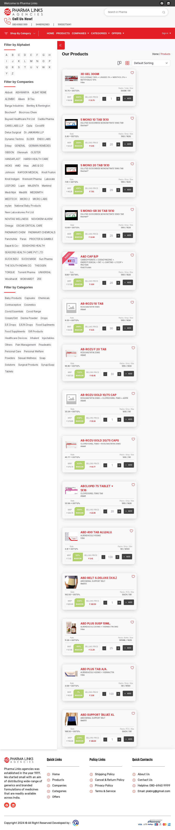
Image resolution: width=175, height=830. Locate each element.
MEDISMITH (11, 238)
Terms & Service (103, 791)
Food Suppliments (15, 434)
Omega (33, 271)
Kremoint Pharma (14, 218)
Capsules (30, 387)
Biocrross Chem (14, 125)
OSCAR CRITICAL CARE (18, 278)
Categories (56, 791)
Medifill (35, 231)
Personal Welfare (14, 467)
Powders (33, 467)
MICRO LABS (25, 245)
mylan (38, 245)
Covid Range (12, 407)
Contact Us (142, 779)
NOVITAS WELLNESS (16, 265)
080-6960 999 (19, 24)
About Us (141, 774)
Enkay (24, 165)
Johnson (10, 205)
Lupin (22, 225)
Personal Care (13, 461)
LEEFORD (10, 225)
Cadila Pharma (13, 138)
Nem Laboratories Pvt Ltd (19, 258)
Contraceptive (27, 394)
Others (24, 447)
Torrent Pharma (13, 361)
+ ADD (115, 98)
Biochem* (36, 118)
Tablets (25, 487)
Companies (56, 785)
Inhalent (34, 441)
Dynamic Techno (14, 158)
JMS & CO (27, 198)
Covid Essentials (29, 401)
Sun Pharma (11, 342)
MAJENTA (33, 225)
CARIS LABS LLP (33, 138)
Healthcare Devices (16, 441)
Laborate (32, 218)
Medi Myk (22, 231)
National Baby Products (18, 251)
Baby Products (13, 387)
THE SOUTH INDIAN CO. (18, 348)
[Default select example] (151, 63)
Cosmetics (11, 401)
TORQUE (24, 355)
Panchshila (11, 298)
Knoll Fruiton (12, 211)
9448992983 (42, 24)
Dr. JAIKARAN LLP (15, 151)
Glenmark (10, 178)
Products (165, 54)
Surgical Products (28, 481)
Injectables (11, 447)
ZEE (39, 368)
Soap (29, 474)
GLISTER (23, 178)
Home (50, 33)
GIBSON (34, 171)
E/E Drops (10, 421)
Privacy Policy (101, 785)
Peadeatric (34, 454)
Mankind (9, 231)
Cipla (8, 145)
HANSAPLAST (13, 185)
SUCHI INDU (11, 335)
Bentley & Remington (16, 118)
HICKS (36, 191)
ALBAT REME (12, 105)
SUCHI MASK (29, 335)
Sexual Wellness (14, 474)
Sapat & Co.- (12, 311)
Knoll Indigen (29, 211)
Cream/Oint (29, 407)
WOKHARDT (27, 368)
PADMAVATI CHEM (15, 285)
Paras (23, 298)
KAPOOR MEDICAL (28, 205)
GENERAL (36, 165)
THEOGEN (10, 355)
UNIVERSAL (31, 361)
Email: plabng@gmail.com (151, 791)
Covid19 (18, 145)
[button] (80, 33)
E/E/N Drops (26, 421)
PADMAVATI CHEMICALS (18, 291)
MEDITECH (27, 238)
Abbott (8, 98)
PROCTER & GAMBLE (17, 305)
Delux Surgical (34, 145)
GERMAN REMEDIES (16, 171)
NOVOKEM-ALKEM (15, 271)
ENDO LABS (11, 165)
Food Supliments (14, 427)
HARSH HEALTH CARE (17, 191)
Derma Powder (13, 414)
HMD (7, 198)
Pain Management (15, 454)
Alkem (39, 105)
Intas (16, 198)
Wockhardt (11, 368)
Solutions (10, 481)
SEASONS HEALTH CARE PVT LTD (21, 327)
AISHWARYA (22, 98)
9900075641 (65, 24)
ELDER (30, 158)
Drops (28, 414)
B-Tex (8, 111)
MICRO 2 (10, 245)
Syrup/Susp (11, 487)
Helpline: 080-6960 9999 (151, 785)
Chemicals (10, 394)
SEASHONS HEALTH (16, 318)
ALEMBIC (27, 105)
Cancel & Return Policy (107, 779)
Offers (53, 796)
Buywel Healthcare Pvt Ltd (20, 131)
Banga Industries (24, 111)
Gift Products (35, 434)
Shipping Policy (102, 774)
